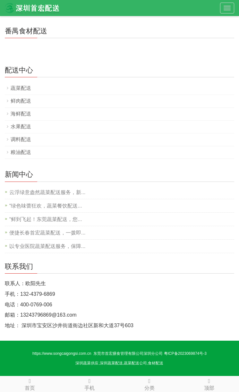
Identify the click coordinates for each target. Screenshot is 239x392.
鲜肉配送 (21, 101)
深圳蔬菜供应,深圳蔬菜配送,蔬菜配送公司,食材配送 (119, 363)
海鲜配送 (21, 113)
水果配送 (21, 126)
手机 (89, 383)
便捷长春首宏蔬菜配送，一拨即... (47, 232)
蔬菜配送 (21, 88)
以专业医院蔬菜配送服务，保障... (47, 246)
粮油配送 (21, 152)
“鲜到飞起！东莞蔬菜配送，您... (45, 219)
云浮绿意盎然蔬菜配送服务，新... (47, 192)
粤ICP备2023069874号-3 (185, 353)
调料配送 (21, 139)
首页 (30, 383)
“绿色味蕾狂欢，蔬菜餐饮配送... (45, 206)
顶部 (209, 383)
